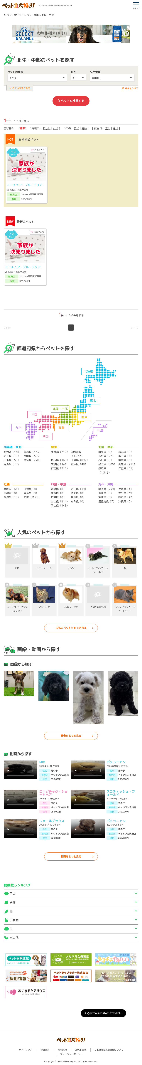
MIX (42, 762)
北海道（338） (13, 452)
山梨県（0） (105, 452)
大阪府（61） (12, 489)
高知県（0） (78, 493)
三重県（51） (126, 468)
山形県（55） (12, 460)
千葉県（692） (80, 460)
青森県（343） (33, 452)
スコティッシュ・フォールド (120, 793)
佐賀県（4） (125, 489)
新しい (46, 128)
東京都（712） (60, 452)
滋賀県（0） (31, 489)
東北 (93, 400)
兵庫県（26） (12, 497)
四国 (46, 436)
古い (55, 128)
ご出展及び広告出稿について (108, 1049)
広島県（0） (58, 497)
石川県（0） (105, 460)
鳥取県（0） (78, 501)
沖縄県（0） (125, 501)
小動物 (14, 920)
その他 (14, 938)
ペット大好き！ (15, 15)
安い (76, 128)
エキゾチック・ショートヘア (53, 793)
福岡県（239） (107, 489)
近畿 (61, 427)
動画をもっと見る (71, 856)
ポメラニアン (115, 762)
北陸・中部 (60, 409)
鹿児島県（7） (107, 501)
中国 (34, 414)
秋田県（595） (33, 456)
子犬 (13, 894)
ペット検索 (33, 15)
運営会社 (44, 1049)
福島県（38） (12, 464)
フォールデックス (51, 821)
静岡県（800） (107, 464)
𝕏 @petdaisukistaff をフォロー (103, 1013)
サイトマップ (25, 1049)
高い (84, 128)
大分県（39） (126, 493)
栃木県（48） (79, 464)
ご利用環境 (80, 1049)
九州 (18, 427)
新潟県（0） (125, 452)
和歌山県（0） (32, 497)
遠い (115, 128)
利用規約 (62, 1049)
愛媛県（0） (58, 493)
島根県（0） (78, 497)
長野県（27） (106, 456)
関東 (84, 417)
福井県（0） (125, 460)
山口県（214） (60, 501)
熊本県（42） (126, 497)
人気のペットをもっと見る (71, 628)
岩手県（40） (12, 456)
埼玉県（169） (60, 460)
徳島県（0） (58, 489)
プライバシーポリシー (71, 1054)
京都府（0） (11, 493)
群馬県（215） (60, 468)
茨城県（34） (59, 464)
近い (107, 128)
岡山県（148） (60, 505)
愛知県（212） (127, 464)
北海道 (88, 371)
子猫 (13, 902)
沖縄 (100, 431)
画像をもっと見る (71, 735)
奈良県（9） (31, 493)
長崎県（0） (105, 493)
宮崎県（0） (105, 497)
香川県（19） (79, 489)
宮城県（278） (33, 460)
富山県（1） (125, 456)
